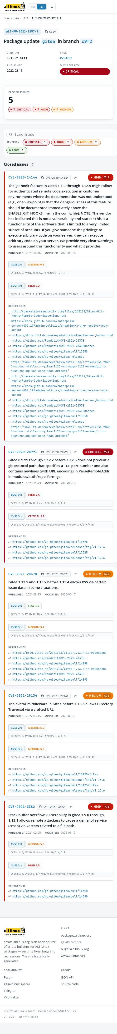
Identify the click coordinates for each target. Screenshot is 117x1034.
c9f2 (25, 18)
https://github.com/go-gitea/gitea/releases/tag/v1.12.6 (58, 547)
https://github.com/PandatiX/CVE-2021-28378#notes (53, 346)
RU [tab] (33, 7)
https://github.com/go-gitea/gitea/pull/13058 (50, 351)
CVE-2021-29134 (22, 695)
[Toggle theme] (52, 6)
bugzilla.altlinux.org (75, 949)
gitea (48, 41)
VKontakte (11, 997)
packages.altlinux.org (76, 935)
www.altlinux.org (73, 955)
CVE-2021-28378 (22, 574)
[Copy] (50, 31)
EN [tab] (41, 7)
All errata (11, 18)
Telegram (10, 990)
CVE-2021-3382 (21, 807)
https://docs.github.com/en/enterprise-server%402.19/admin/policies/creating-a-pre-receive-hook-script (60, 325)
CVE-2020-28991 (22, 452)
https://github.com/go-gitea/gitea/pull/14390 (50, 891)
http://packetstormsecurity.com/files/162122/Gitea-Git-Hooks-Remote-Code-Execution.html (58, 314)
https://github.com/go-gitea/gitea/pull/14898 (50, 663)
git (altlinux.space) (17, 984)
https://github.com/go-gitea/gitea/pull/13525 (50, 542)
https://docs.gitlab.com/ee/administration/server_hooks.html (62, 335)
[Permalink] (75, 177)
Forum (8, 977)
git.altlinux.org (71, 942)
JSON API (67, 977)
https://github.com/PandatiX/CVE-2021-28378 (48, 341)
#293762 (66, 58)
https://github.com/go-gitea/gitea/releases (48, 357)
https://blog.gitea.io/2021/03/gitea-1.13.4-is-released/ (59, 653)
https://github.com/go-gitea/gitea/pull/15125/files (55, 774)
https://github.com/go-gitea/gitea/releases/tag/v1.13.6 (58, 780)
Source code (69, 984)
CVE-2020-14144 (22, 177)
